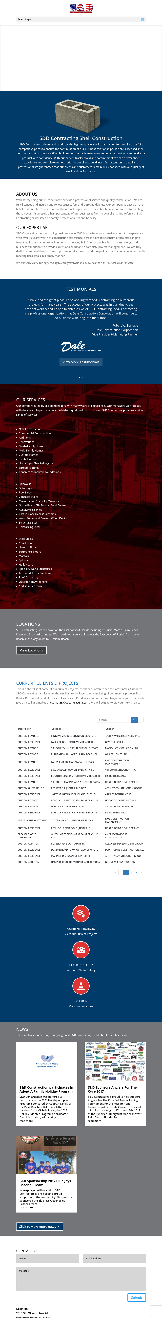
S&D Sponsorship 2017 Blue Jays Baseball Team (45, 1183)
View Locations (31, 650)
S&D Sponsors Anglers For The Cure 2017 (112, 1089)
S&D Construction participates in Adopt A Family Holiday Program (46, 1089)
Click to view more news (37, 1226)
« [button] (115, 872)
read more (26, 1121)
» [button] (141, 872)
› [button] (136, 872)
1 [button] (126, 872)
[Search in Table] (114, 720)
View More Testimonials (81, 364)
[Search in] (140, 720)
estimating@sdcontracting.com (69, 702)
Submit (136, 1297)
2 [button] (131, 872)
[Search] (134, 720)
